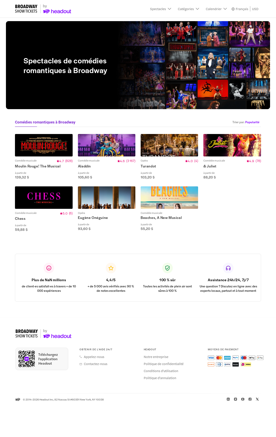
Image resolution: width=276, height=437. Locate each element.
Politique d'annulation (160, 409)
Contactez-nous (95, 395)
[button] (160, 8)
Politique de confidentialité (164, 395)
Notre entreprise (156, 388)
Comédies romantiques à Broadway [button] (45, 122)
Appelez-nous (94, 388)
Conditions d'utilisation (161, 402)
